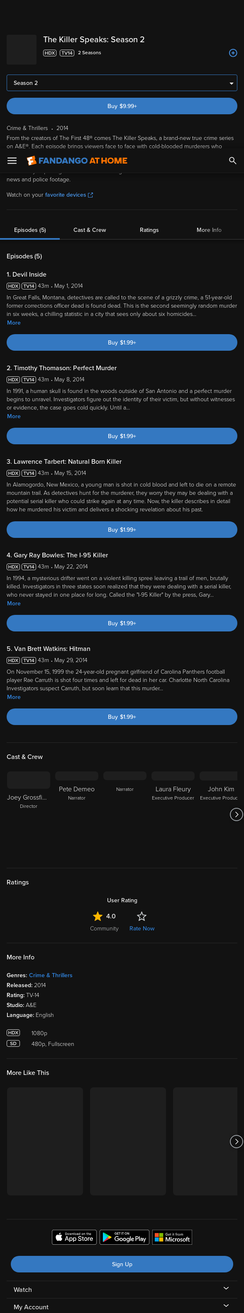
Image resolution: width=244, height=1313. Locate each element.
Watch (23, 1141)
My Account (31, 1159)
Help (20, 1194)
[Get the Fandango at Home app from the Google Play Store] (124, 1090)
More (14, 174)
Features (26, 1176)
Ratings (149, 81)
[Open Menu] (12, 12)
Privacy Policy (62, 1240)
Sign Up (122, 1116)
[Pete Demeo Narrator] (77, 666)
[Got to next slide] (236, 666)
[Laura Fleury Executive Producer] (173, 666)
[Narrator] (125, 666)
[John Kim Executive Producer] (221, 666)
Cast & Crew (89, 81)
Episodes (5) (30, 81)
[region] (122, 1266)
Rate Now (141, 780)
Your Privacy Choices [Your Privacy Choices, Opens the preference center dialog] (90, 1299)
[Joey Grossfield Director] (29, 666)
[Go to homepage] (77, 12)
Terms (158, 1232)
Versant (68, 1232)
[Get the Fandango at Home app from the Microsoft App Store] (172, 1090)
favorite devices (69, 46)
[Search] (232, 12)
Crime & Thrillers (51, 827)
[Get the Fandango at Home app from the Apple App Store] (74, 1090)
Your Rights (117, 1248)
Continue (152, 1299)
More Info (209, 81)
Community (104, 780)
